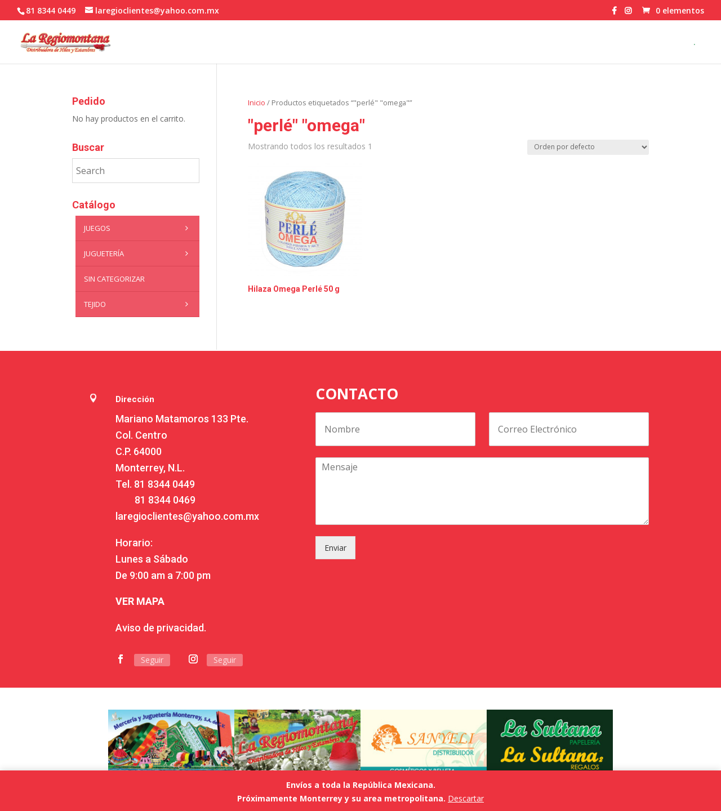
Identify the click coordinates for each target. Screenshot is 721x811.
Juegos (139, 228)
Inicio (256, 102)
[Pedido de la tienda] (588, 147)
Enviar (335, 547)
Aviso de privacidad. (160, 628)
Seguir (152, 659)
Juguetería (139, 253)
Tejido (139, 304)
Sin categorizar (114, 279)
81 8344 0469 (165, 500)
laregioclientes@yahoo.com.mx (187, 516)
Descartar (466, 798)
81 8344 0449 (164, 484)
